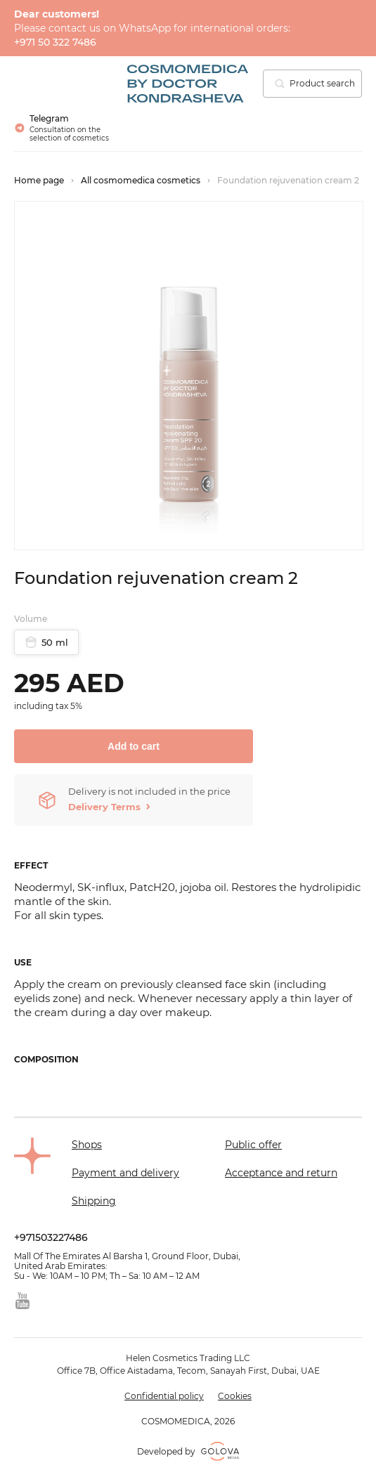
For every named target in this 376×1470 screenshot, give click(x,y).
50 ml (46, 642)
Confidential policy (164, 1396)
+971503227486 (51, 1237)
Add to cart (134, 746)
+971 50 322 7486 (55, 42)
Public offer (253, 1144)
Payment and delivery (125, 1172)
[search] (279, 83)
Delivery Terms (104, 806)
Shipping (94, 1201)
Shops (87, 1144)
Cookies (235, 1396)
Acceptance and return (281, 1172)
